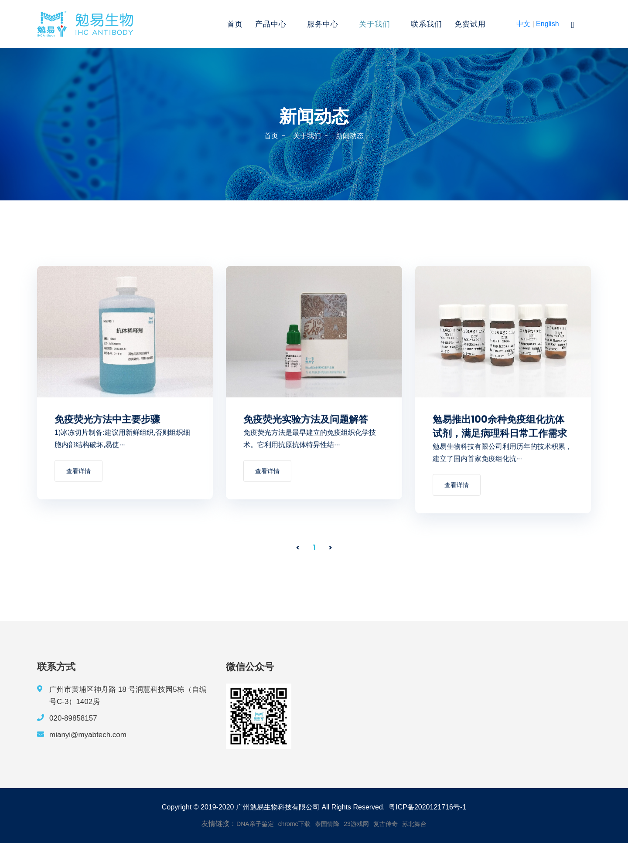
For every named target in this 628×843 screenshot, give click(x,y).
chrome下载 (294, 823)
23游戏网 (356, 823)
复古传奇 (385, 823)
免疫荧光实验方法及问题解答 (305, 420)
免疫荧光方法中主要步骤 (107, 420)
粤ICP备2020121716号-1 (427, 807)
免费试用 (470, 24)
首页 (235, 24)
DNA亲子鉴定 (255, 823)
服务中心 (322, 24)
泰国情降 (327, 823)
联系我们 (426, 24)
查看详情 (78, 471)
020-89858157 (73, 718)
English (547, 23)
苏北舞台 (414, 823)
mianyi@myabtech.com (87, 735)
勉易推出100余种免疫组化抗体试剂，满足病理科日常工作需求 (500, 427)
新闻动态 (350, 136)
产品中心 (271, 24)
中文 (523, 23)
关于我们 (374, 24)
